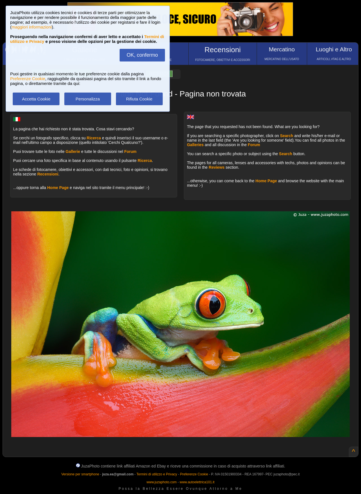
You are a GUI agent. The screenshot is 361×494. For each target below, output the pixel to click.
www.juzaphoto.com (162, 482)
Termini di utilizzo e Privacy (157, 474)
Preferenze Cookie (27, 78)
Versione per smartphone (80, 474)
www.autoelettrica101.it (197, 482)
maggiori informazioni (32, 27)
